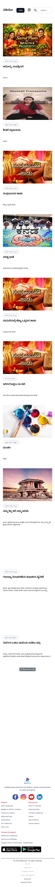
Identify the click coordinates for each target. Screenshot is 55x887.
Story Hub (5, 827)
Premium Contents (8, 813)
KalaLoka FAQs (34, 809)
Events (31, 816)
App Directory (34, 820)
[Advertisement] (27, 746)
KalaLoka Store (6, 816)
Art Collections (6, 823)
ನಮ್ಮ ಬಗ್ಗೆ (27, 864)
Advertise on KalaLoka (9, 836)
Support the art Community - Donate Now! (17, 843)
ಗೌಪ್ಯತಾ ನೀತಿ (27, 867)
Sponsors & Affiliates (9, 839)
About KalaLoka (7, 806)
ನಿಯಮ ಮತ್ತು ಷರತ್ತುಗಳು (27, 875)
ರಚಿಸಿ (20, 10)
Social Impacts (34, 823)
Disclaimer (27, 879)
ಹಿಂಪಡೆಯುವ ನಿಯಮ (27, 871)
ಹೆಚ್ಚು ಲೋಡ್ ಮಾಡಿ (27, 669)
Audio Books (5, 820)
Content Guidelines (36, 813)
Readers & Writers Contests (11, 809)
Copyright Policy (26, 882)
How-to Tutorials (35, 806)
